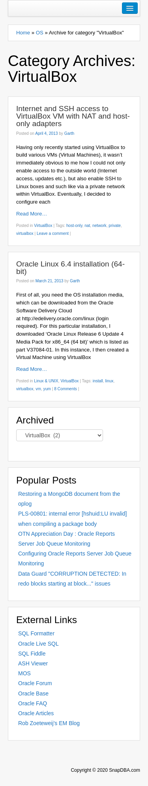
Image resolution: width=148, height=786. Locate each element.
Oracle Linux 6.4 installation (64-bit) (70, 268)
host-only (74, 225)
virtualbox (25, 233)
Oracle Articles (36, 713)
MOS (24, 673)
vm (38, 389)
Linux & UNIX (46, 381)
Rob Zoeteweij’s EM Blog (49, 723)
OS (39, 33)
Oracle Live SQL (38, 644)
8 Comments (65, 389)
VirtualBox (43, 225)
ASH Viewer (33, 663)
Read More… (31, 214)
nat (87, 225)
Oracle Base (33, 693)
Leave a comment (53, 233)
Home (23, 33)
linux (109, 381)
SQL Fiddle (32, 653)
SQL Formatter (36, 633)
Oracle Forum (35, 683)
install (98, 381)
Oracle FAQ (32, 703)
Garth (69, 133)
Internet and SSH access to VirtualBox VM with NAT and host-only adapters (73, 116)
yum (47, 389)
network (99, 225)
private (115, 225)
